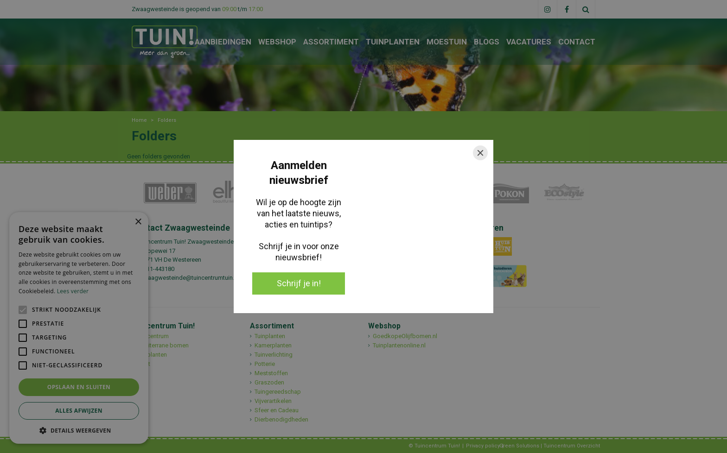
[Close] (480, 152)
